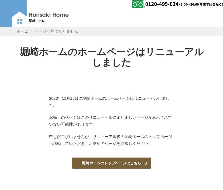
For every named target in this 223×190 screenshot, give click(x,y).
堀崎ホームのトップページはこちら (115, 163)
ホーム (23, 31)
